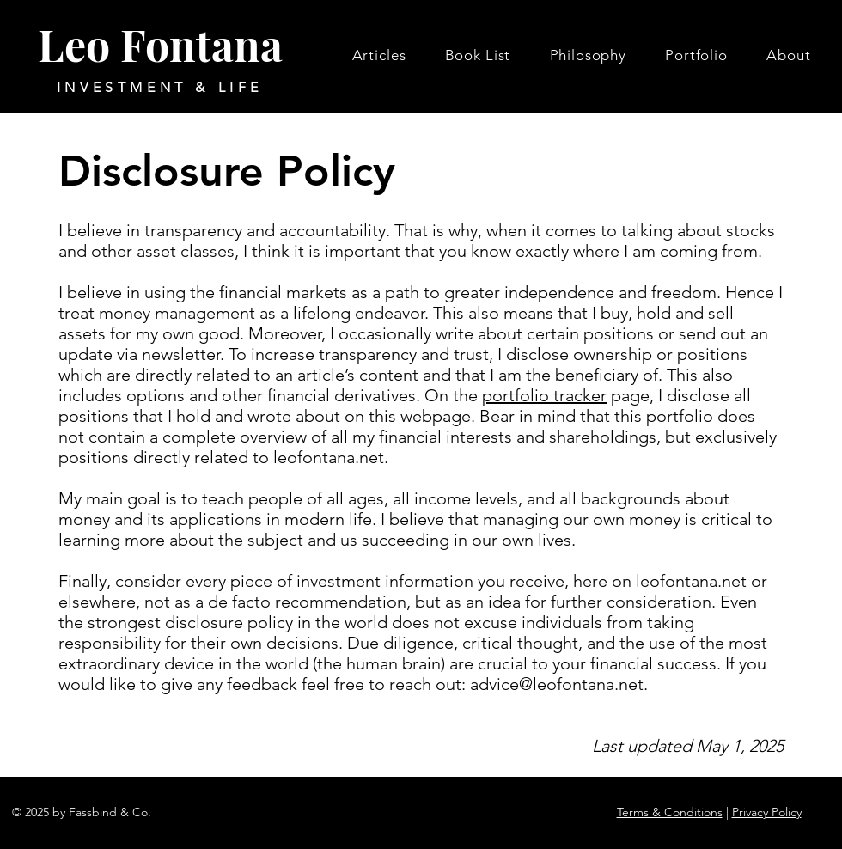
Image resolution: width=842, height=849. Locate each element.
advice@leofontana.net (557, 684)
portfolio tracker (544, 395)
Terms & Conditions (670, 812)
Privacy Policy (767, 812)
